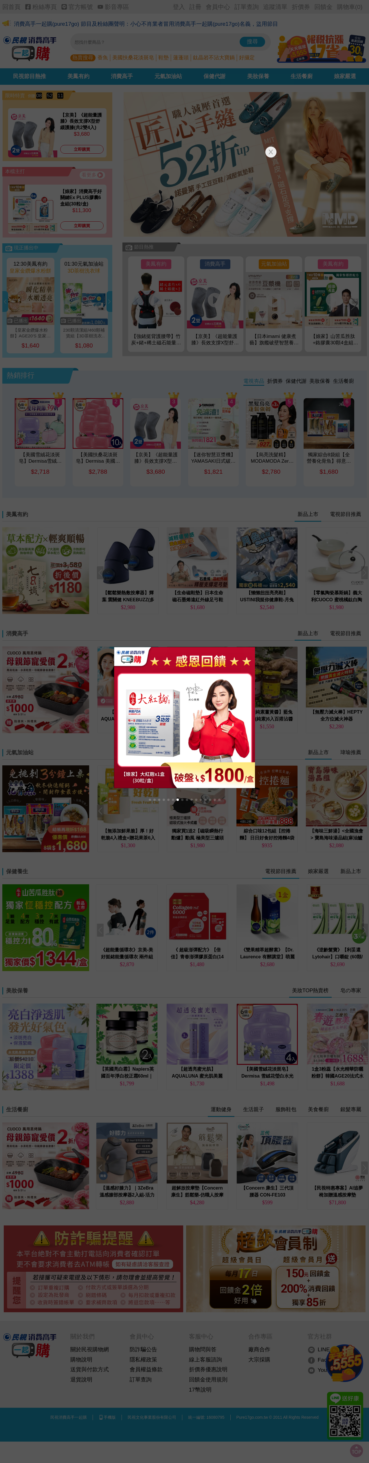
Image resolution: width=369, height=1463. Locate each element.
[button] (150, 800)
